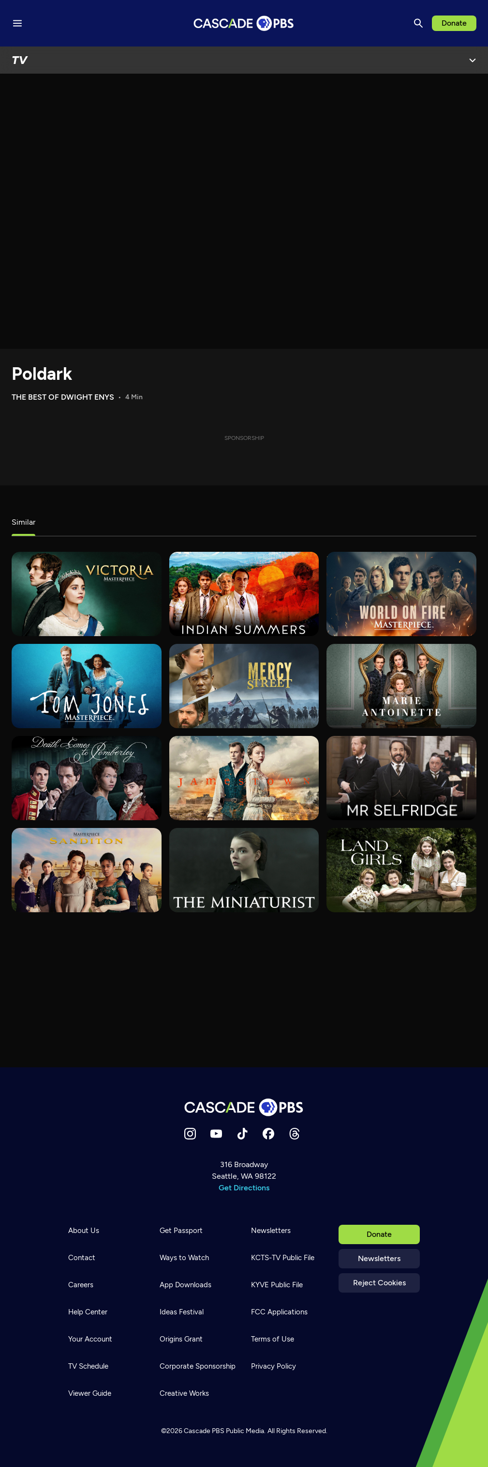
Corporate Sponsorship (198, 1366)
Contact (81, 1257)
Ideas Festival (182, 1312)
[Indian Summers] (244, 594)
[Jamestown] (244, 778)
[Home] (244, 1107)
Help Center (87, 1312)
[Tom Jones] (87, 686)
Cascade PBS (204, 1431)
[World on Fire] (401, 594)
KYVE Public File (277, 1284)
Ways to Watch (184, 1257)
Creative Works (184, 1393)
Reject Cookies (379, 1282)
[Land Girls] (401, 870)
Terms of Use (272, 1339)
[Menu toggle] (17, 23)
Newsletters (379, 1258)
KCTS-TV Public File (282, 1257)
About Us (83, 1230)
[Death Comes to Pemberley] (87, 778)
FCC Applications (279, 1312)
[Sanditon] (87, 870)
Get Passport (181, 1230)
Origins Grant (181, 1339)
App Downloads (185, 1284)
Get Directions (244, 1187)
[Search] (418, 23)
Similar (23, 522)
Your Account (90, 1339)
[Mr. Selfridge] (401, 778)
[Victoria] (87, 594)
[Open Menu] (472, 60)
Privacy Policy (273, 1366)
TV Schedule (88, 1366)
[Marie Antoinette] (401, 686)
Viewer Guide (89, 1393)
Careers (80, 1284)
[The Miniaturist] (244, 870)
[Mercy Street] (244, 686)
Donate (454, 23)
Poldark (42, 373)
